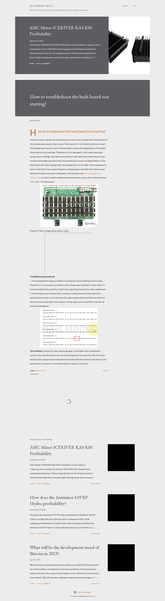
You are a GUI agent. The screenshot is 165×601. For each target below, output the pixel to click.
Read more (95, 483)
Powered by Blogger (82, 592)
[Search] (125, 6)
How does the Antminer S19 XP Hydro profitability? (59, 500)
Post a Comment (43, 63)
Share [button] (31, 63)
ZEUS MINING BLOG (41, 5)
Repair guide (41, 370)
